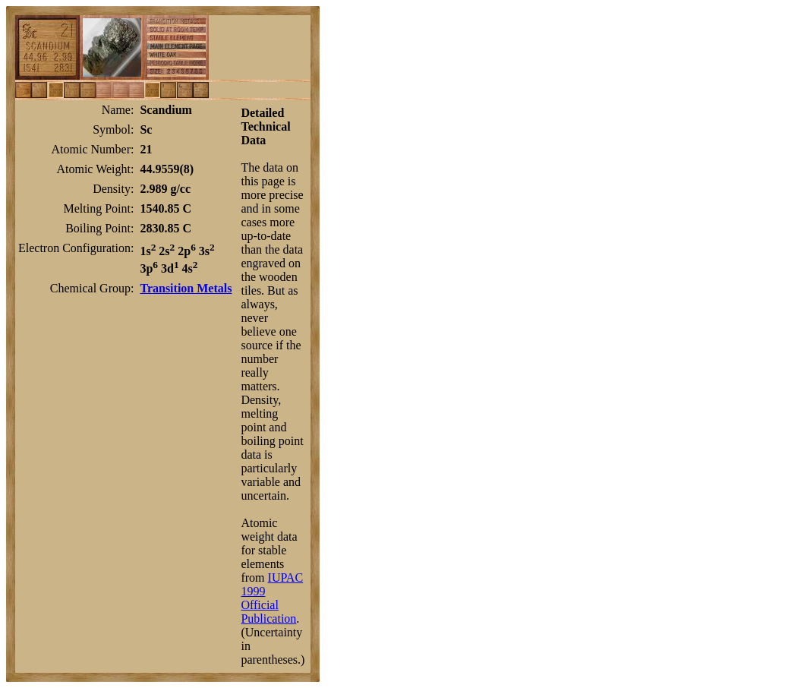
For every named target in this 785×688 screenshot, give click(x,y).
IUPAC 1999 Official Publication (272, 598)
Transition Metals (186, 288)
